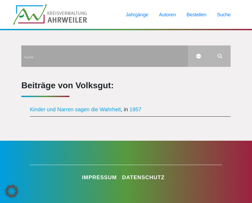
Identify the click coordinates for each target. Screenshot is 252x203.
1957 (135, 109)
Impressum (99, 177)
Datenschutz (143, 177)
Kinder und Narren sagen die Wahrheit (75, 109)
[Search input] (105, 56)
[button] (11, 191)
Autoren (167, 14)
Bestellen (196, 14)
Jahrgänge (137, 14)
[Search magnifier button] (220, 56)
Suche (224, 14)
